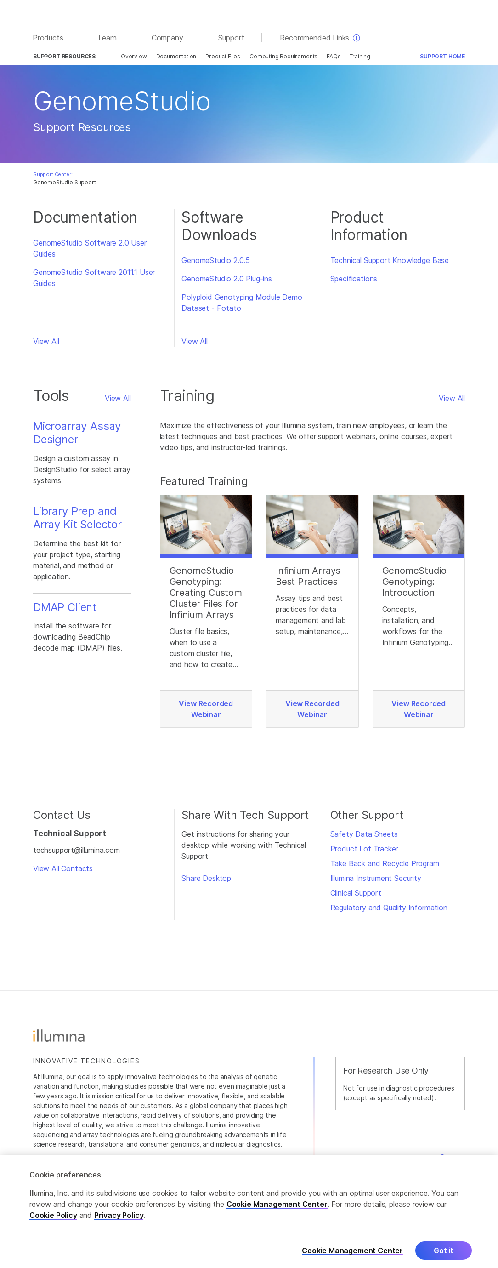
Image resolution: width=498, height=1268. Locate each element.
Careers (452, 1157)
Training (360, 56)
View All (46, 341)
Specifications (354, 278)
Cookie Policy (53, 1223)
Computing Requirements (283, 56)
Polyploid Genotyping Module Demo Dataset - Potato (241, 302)
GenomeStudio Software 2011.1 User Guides (94, 278)
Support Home (442, 56)
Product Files (222, 56)
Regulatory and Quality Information (388, 907)
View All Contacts (63, 868)
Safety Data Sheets (364, 834)
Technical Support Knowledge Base (389, 260)
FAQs (333, 56)
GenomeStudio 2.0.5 (215, 260)
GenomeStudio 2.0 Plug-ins (226, 278)
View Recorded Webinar (206, 709)
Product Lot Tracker (364, 848)
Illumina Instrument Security (375, 878)
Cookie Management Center (277, 1212)
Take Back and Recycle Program (384, 863)
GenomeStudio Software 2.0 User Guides (90, 248)
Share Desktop (206, 878)
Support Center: (52, 174)
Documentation (176, 56)
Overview (134, 56)
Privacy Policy (119, 1223)
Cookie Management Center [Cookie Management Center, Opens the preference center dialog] (352, 1258)
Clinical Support (355, 892)
